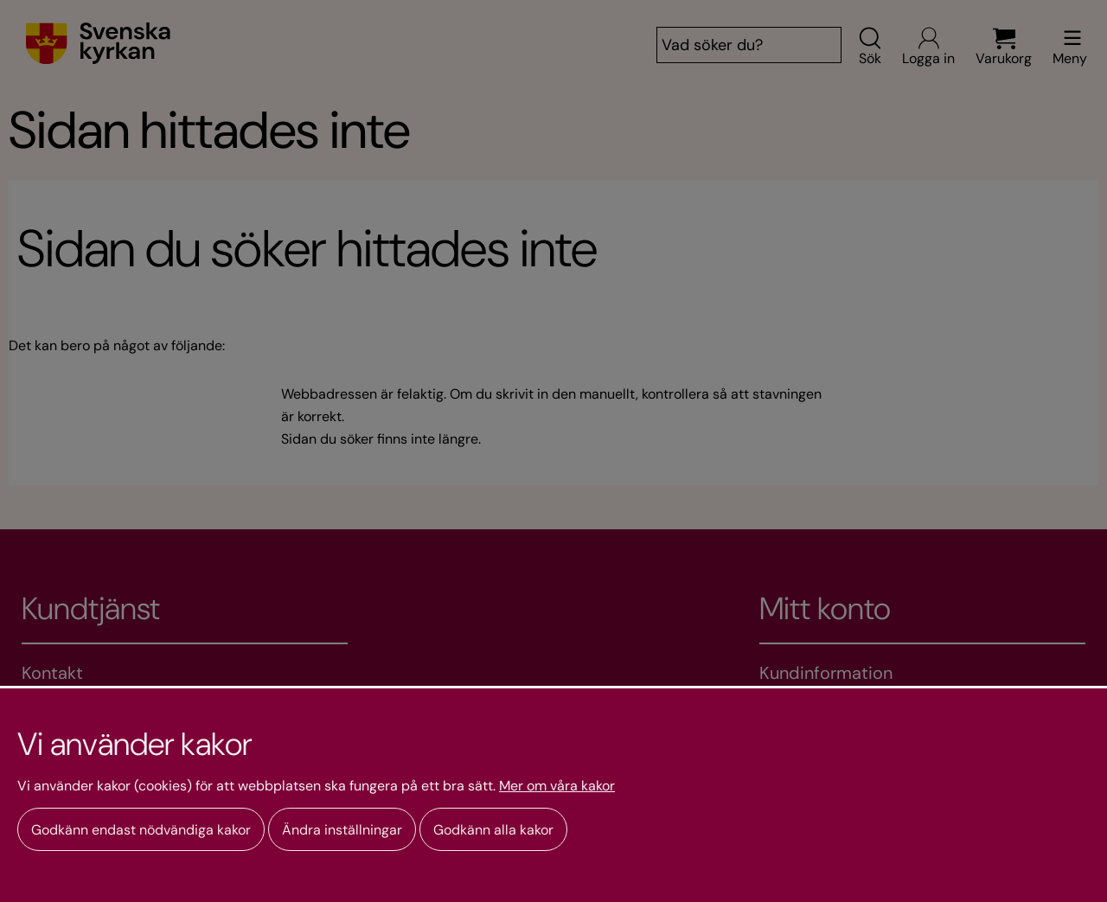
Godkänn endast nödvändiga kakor (141, 830)
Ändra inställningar (342, 830)
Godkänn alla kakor (493, 830)
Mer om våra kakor (557, 786)
